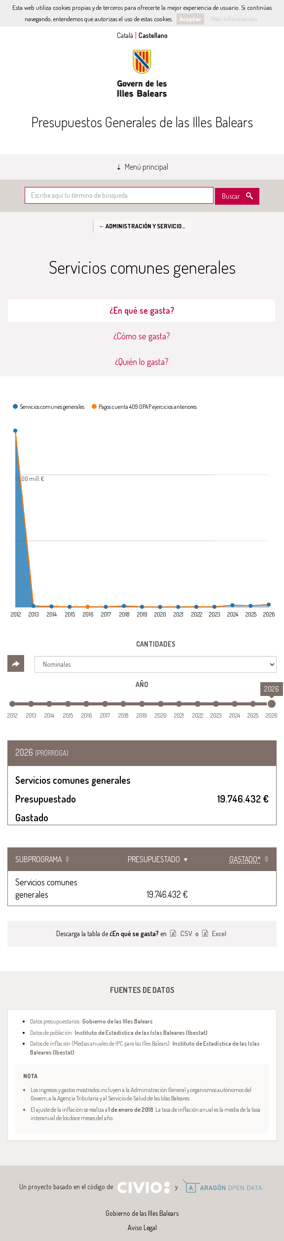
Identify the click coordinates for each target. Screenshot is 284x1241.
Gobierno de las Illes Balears (142, 73)
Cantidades (156, 644)
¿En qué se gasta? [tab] (141, 310)
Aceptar (190, 19)
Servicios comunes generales (63, 881)
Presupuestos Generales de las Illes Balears (142, 122)
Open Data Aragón (222, 1174)
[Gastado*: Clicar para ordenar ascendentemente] (243, 859)
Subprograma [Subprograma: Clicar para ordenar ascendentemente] (38, 859)
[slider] (272, 704)
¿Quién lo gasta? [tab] (142, 361)
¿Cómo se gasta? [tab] (141, 335)
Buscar (231, 196)
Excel (218, 921)
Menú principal (146, 167)
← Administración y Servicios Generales (145, 226)
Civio (143, 1175)
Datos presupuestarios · (91, 1009)
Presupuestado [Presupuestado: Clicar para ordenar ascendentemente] (168, 859)
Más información (234, 19)
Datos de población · (119, 1020)
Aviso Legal (142, 1215)
